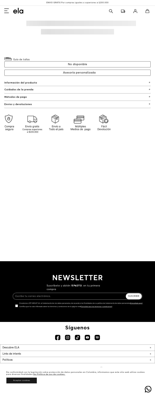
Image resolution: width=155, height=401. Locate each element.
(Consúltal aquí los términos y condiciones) (96, 200)
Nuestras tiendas (77, 270)
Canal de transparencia (77, 317)
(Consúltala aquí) (136, 196)
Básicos (11, 43)
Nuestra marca (77, 265)
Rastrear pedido (77, 331)
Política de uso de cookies (77, 365)
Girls (18, 9)
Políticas (7, 344)
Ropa (9, 25)
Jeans (10, 29)
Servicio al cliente (77, 290)
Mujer (10, 9)
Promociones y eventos (77, 379)
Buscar (113, 10)
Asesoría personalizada (79, 79)
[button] (17, 66)
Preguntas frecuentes (77, 313)
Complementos (16, 38)
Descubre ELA (10, 258)
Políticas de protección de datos (77, 360)
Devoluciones (78, 336)
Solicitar (46, 57)
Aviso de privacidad (77, 356)
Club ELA (77, 303)
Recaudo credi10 (77, 326)
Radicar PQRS (77, 299)
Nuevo (10, 20)
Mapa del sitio (77, 308)
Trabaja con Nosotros (77, 274)
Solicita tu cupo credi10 (77, 322)
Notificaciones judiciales (77, 294)
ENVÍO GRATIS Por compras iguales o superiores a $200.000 (77, 3)
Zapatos (11, 34)
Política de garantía (77, 374)
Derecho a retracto (77, 383)
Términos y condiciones (77, 351)
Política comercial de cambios (77, 369)
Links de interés (11, 283)
